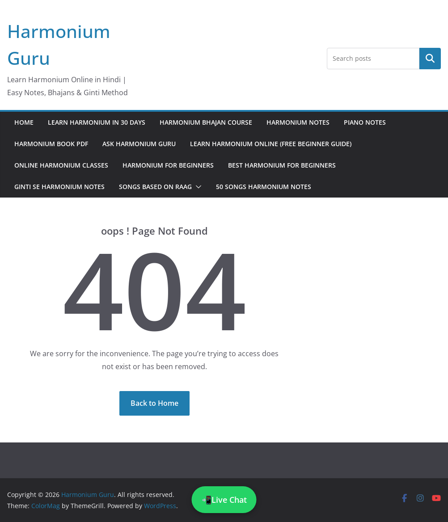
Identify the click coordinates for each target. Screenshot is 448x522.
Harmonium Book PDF (51, 143)
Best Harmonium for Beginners (282, 165)
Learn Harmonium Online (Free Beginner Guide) (270, 143)
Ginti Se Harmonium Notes (59, 186)
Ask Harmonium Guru (139, 143)
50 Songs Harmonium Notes (263, 186)
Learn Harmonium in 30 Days (96, 122)
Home (24, 122)
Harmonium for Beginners (168, 165)
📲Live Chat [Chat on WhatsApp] (224, 499)
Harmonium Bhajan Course (206, 122)
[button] (197, 187)
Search (430, 58)
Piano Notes (365, 122)
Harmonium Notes (298, 122)
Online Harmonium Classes (61, 165)
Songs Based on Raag (155, 186)
